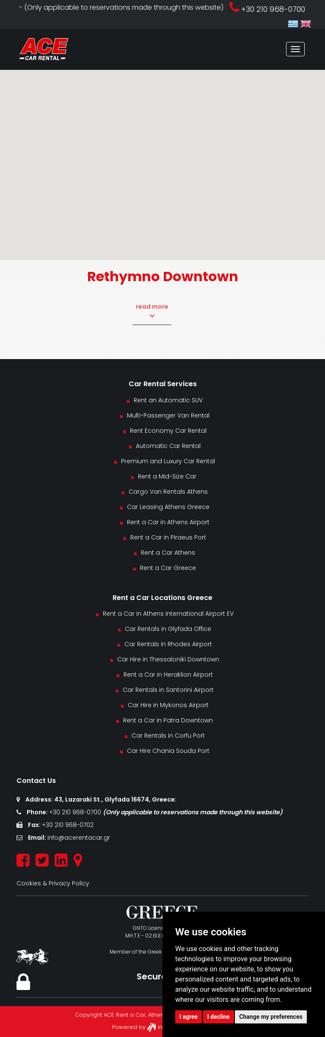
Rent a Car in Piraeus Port (168, 537)
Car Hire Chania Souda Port (168, 751)
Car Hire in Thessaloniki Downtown (168, 659)
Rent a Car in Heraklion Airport (168, 674)
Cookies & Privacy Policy (53, 883)
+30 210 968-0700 (76, 812)
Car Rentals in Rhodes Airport (168, 644)
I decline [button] (218, 1016)
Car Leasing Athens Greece (168, 507)
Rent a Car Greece (168, 568)
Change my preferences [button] (270, 1016)
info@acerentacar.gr (78, 837)
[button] (162, 157)
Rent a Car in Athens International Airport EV (168, 613)
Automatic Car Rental (168, 446)
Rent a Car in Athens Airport (168, 522)
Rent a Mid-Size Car (168, 476)
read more (138, 311)
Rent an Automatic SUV (168, 400)
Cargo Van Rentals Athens (168, 491)
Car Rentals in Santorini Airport (168, 690)
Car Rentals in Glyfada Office (168, 629)
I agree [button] (188, 1016)
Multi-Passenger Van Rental (168, 415)
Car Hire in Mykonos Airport (168, 705)
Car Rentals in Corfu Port (168, 735)
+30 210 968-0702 (68, 825)
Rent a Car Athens (168, 552)
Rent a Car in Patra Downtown (168, 720)
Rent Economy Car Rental (168, 430)
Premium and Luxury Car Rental (168, 461)
